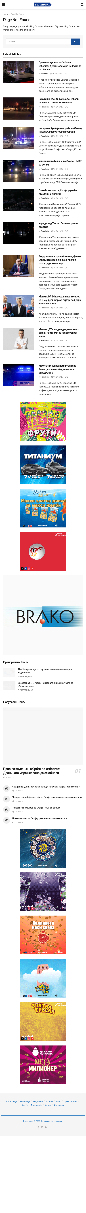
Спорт (48, 1151)
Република (38, 1148)
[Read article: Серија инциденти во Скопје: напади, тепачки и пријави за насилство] (18, 108)
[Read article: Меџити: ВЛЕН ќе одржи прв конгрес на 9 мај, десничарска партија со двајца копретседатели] (18, 306)
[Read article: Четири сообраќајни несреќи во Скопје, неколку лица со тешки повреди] (18, 138)
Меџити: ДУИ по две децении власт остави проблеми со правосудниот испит (59, 333)
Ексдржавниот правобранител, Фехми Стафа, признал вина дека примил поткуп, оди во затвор (60, 260)
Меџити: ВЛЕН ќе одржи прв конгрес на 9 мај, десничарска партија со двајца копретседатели (60, 300)
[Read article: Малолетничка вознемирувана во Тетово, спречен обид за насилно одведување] (18, 375)
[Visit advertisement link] (43, 421)
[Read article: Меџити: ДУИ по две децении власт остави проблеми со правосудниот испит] (18, 339)
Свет (58, 1148)
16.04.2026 (56, 74)
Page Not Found (17, 14)
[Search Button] (82, 4)
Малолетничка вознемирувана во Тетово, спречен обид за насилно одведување (57, 369)
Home (5, 14)
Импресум (59, 1151)
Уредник (44, 74)
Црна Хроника (70, 1148)
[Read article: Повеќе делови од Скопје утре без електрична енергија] (18, 200)
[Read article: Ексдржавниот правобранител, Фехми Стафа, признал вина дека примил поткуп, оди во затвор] (18, 266)
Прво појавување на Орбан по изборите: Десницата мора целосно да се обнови (60, 66)
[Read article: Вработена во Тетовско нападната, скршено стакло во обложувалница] (9, 685)
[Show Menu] (3, 4)
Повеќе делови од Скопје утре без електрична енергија (39, 818)
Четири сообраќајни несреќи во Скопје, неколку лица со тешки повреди (47, 797)
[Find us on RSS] (46, 1174)
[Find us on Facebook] (38, 1174)
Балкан (49, 1148)
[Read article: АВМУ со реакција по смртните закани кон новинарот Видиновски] (9, 672)
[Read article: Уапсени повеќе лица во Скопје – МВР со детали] (18, 171)
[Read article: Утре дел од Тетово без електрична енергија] (18, 233)
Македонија (11, 1148)
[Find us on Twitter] (42, 1174)
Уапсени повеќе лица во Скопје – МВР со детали (36, 808)
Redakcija (45, 107)
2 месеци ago (25, 676)
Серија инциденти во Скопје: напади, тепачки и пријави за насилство (46, 786)
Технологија (36, 1151)
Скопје (24, 1151)
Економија (25, 1148)
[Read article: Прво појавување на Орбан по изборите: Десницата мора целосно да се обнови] (18, 72)
